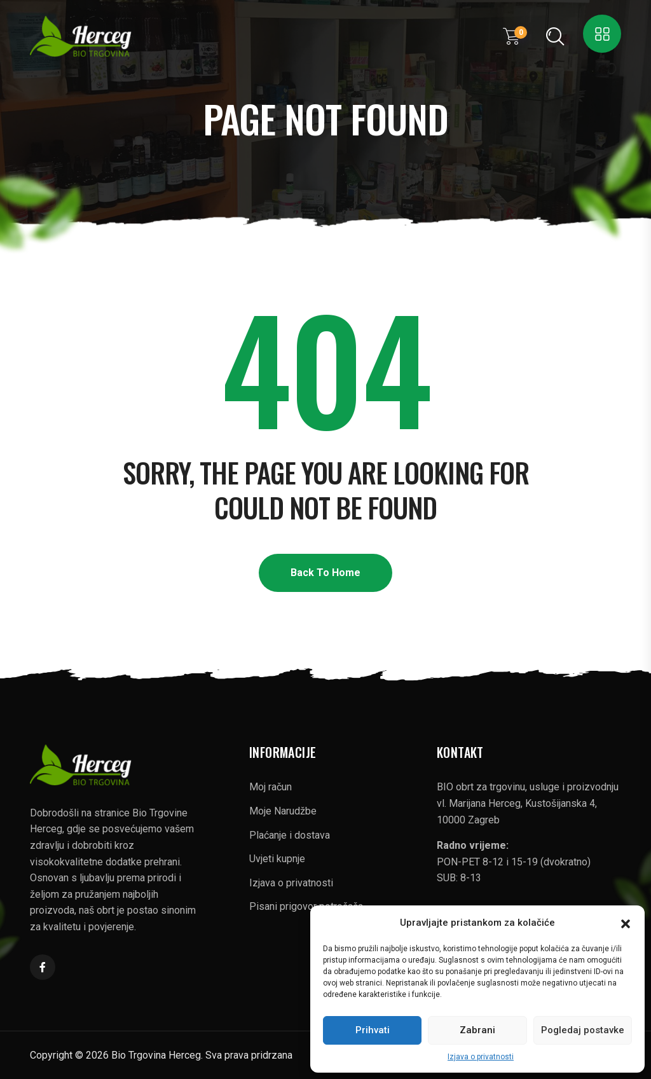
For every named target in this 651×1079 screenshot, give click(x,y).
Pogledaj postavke (582, 1030)
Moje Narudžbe (283, 811)
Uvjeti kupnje (277, 859)
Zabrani (477, 1030)
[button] (625, 922)
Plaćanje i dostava (289, 835)
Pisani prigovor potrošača (306, 906)
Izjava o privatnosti (481, 1056)
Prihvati (372, 1030)
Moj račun (270, 787)
